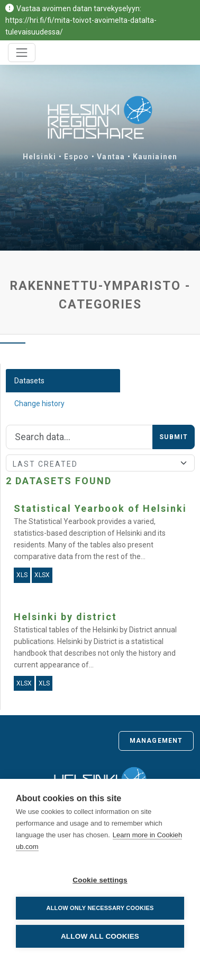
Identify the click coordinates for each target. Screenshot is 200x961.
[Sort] (100, 462)
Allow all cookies (100, 936)
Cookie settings (100, 880)
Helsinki (39, 156)
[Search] (79, 437)
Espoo (76, 156)
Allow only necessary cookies (99, 908)
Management (156, 740)
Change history (39, 403)
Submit (173, 437)
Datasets (29, 380)
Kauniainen (155, 156)
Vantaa (111, 156)
